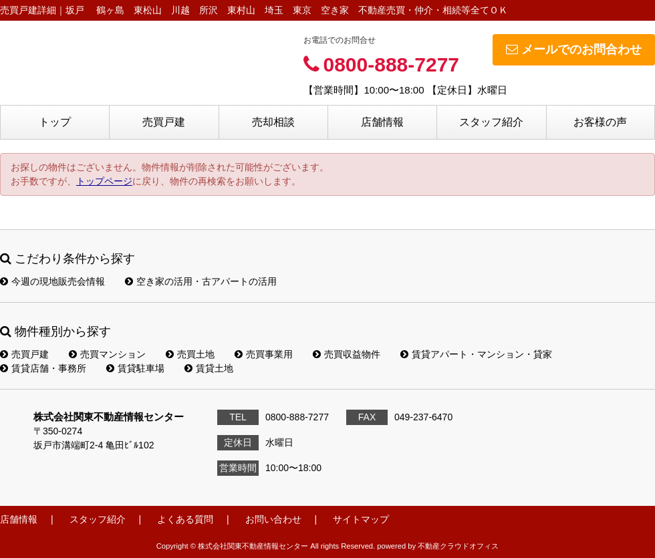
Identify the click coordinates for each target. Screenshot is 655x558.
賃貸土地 (208, 368)
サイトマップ (361, 519)
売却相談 (273, 122)
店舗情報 (382, 122)
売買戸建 (163, 122)
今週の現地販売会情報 (52, 281)
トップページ (104, 181)
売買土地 (190, 354)
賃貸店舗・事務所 (43, 368)
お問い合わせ (273, 519)
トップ (55, 122)
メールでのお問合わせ (574, 49)
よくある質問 (185, 519)
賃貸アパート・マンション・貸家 (476, 354)
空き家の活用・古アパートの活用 (201, 281)
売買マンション (107, 354)
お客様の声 (600, 122)
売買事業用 (264, 354)
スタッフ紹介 (491, 122)
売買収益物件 (346, 354)
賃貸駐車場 (135, 368)
